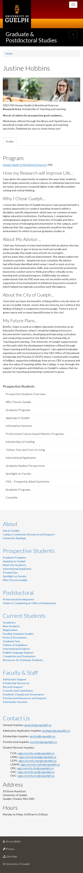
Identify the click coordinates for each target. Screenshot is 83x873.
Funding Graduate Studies (18, 633)
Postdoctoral (18, 592)
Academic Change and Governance (23, 694)
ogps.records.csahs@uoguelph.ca (40, 764)
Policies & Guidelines (15, 645)
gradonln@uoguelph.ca (37, 725)
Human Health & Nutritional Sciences (24, 164)
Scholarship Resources (16, 683)
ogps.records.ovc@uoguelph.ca (36, 775)
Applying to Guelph (18, 418)
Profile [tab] (10, 141)
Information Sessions (19, 425)
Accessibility (18, 842)
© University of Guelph (16, 863)
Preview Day (10, 572)
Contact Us (16, 718)
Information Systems (15, 701)
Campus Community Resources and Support (29, 534)
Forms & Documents (15, 637)
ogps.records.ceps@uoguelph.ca (37, 760)
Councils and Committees (18, 690)
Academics (9, 622)
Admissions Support (15, 679)
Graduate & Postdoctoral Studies (31, 37)
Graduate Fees (11, 641)
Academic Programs (18, 489)
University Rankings (14, 538)
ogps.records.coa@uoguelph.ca (36, 753)
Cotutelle (12, 497)
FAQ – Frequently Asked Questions (27, 481)
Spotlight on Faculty (18, 473)
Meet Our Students (14, 565)
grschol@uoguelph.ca (42, 736)
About (10, 523)
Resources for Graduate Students (23, 660)
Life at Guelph (11, 530)
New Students (11, 626)
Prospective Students (29, 550)
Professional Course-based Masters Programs (35, 433)
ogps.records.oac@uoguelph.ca (36, 771)
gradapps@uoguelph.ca (56, 730)
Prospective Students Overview (25, 394)
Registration (10, 630)
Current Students (24, 615)
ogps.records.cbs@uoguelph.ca (35, 768)
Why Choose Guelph (18, 402)
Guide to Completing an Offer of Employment (29, 603)
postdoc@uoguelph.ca (43, 741)
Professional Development (18, 599)
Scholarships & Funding (20, 441)
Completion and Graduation (19, 656)
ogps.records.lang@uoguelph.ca (37, 756)
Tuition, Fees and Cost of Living (25, 449)
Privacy (14, 850)
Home (9, 53)
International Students (16, 648)
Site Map (16, 857)
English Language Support (18, 652)
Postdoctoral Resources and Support (24, 698)
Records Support (13, 686)
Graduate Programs (18, 410)
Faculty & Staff (20, 672)
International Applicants (21, 457)
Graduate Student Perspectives (25, 465)
